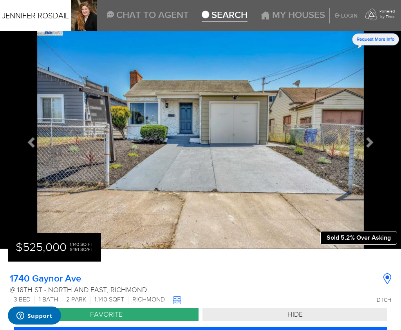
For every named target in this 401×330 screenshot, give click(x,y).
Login (346, 16)
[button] (30, 140)
